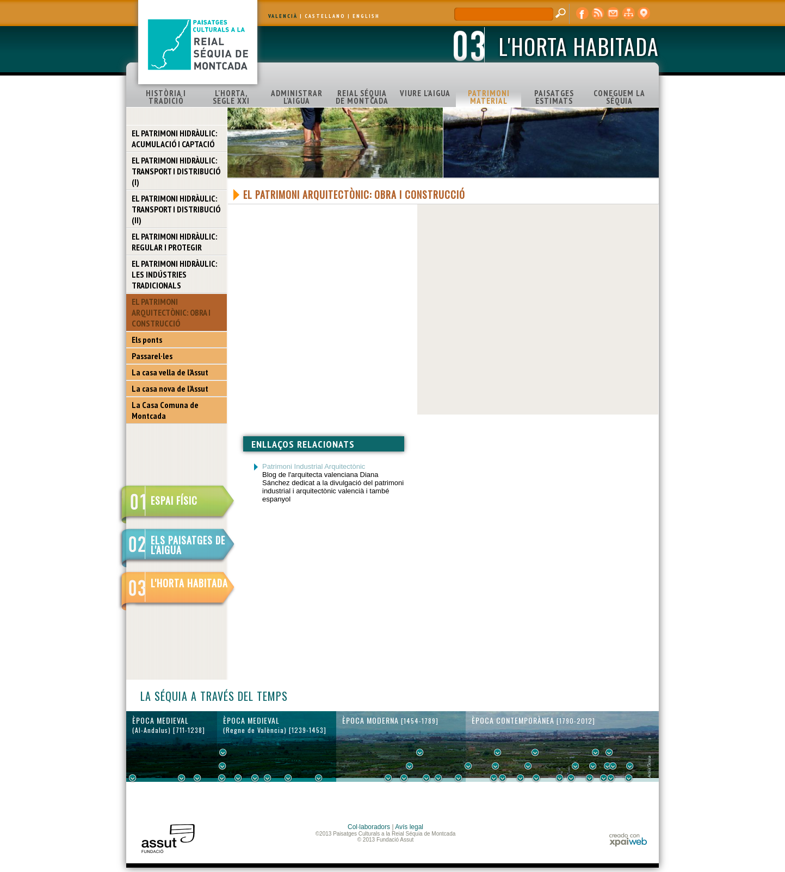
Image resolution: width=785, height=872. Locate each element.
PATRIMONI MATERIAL (489, 97)
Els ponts (147, 339)
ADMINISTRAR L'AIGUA (297, 97)
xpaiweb (628, 839)
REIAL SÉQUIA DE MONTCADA (362, 97)
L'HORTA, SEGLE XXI (231, 97)
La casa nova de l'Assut (170, 388)
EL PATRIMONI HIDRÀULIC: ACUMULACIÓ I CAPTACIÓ (174, 138)
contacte (613, 13)
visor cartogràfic (643, 13)
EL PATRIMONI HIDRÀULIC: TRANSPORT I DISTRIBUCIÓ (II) (176, 209)
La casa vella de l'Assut (170, 372)
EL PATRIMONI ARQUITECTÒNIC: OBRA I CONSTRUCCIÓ (171, 312)
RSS (597, 13)
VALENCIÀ (283, 16)
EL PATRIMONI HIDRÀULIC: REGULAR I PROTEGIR (174, 242)
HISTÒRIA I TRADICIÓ (166, 97)
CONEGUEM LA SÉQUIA (619, 97)
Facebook (582, 13)
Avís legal (409, 827)
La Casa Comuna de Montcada (165, 410)
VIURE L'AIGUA (425, 93)
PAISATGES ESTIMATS (554, 97)
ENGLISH (366, 16)
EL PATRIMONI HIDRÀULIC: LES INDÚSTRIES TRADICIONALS (174, 274)
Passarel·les (152, 355)
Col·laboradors (369, 827)
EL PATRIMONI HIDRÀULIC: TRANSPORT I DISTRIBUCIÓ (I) (176, 171)
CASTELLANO (325, 16)
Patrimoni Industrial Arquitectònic (313, 466)
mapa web (628, 13)
